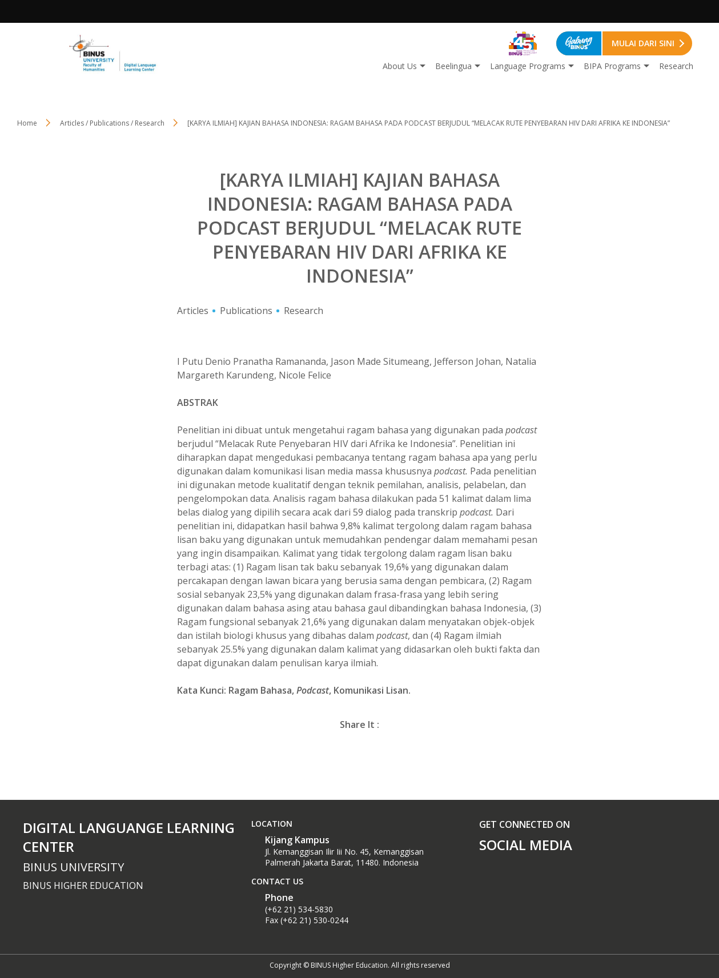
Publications (246, 310)
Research (676, 66)
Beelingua (453, 66)
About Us (400, 66)
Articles (192, 310)
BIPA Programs (612, 66)
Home (27, 123)
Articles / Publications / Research (112, 123)
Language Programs (527, 66)
